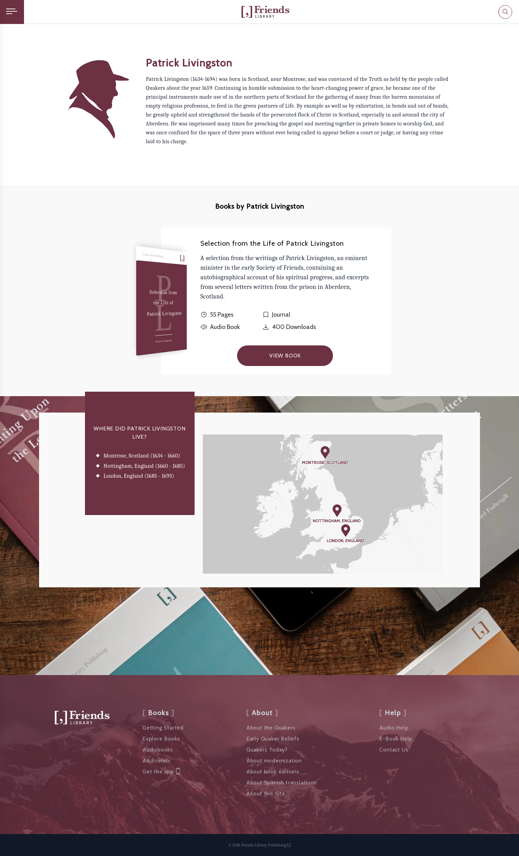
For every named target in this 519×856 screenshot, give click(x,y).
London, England (345, 540)
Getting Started (163, 727)
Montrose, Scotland (325, 462)
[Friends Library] (265, 12)
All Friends (157, 760)
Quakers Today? (267, 749)
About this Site (265, 793)
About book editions (272, 771)
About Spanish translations (281, 782)
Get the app (161, 771)
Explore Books (161, 738)
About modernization (274, 760)
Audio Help (393, 727)
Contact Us (393, 749)
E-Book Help (395, 738)
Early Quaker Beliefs (272, 738)
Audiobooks (158, 749)
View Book (285, 355)
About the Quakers (271, 727)
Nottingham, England (336, 520)
